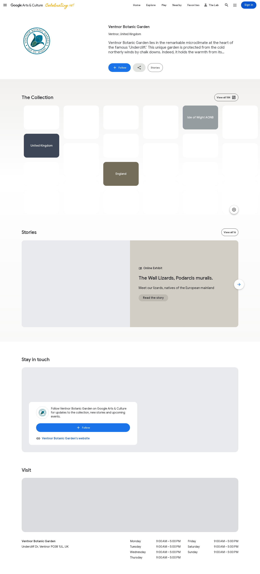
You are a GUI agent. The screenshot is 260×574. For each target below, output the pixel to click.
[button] (5, 5)
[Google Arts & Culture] (42, 5)
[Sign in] (248, 5)
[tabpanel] (41, 160)
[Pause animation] (234, 209)
